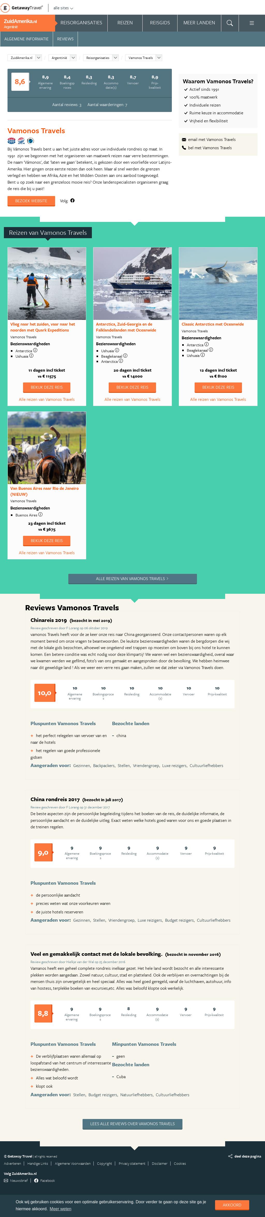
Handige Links (37, 1163)
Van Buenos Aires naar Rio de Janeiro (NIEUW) (44, 491)
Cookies (180, 1163)
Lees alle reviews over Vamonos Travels (132, 1124)
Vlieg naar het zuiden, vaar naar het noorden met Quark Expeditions (42, 327)
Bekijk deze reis (47, 387)
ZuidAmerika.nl (21, 57)
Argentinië (59, 57)
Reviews (65, 39)
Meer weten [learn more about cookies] (60, 1209)
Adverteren (12, 1163)
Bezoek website (31, 201)
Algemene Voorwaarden (73, 1163)
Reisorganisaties (97, 57)
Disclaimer (159, 1163)
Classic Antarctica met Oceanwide (213, 324)
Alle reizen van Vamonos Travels (47, 399)
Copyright (104, 1163)
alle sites (63, 8)
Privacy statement (132, 1163)
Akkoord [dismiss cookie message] (232, 1205)
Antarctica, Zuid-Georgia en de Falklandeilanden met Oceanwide (126, 327)
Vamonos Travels (141, 57)
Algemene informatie (26, 39)
